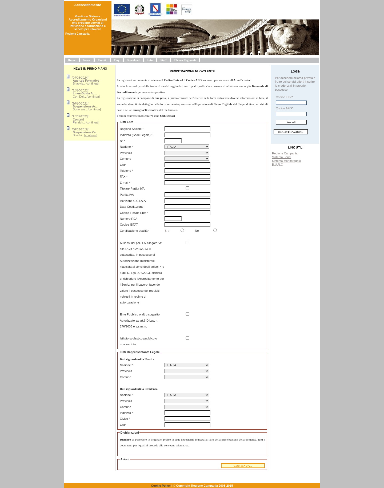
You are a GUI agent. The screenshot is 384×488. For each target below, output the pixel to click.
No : (198, 230)
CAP (123, 164)
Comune (125, 158)
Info (150, 60)
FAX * (123, 176)
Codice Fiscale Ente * (134, 212)
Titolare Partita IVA (132, 188)
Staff (163, 60)
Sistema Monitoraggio (286, 160)
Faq (116, 60)
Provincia (126, 152)
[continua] (92, 83)
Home (71, 60)
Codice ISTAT (129, 224)
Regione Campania (285, 153)
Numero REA (128, 218)
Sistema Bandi (281, 157)
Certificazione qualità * (134, 230)
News (86, 60)
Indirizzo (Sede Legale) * (136, 135)
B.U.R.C (277, 164)
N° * (122, 140)
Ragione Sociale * (131, 128)
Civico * (125, 418)
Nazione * (126, 146)
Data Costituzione (131, 206)
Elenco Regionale (185, 60)
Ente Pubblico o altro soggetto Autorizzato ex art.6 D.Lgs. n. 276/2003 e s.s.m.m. (139, 320)
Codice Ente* (284, 97)
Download (133, 60)
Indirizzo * (126, 412)
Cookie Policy (160, 485)
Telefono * (126, 170)
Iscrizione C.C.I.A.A (133, 200)
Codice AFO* (284, 108)
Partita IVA (127, 194)
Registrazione (290, 131)
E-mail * (125, 182)
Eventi (102, 60)
